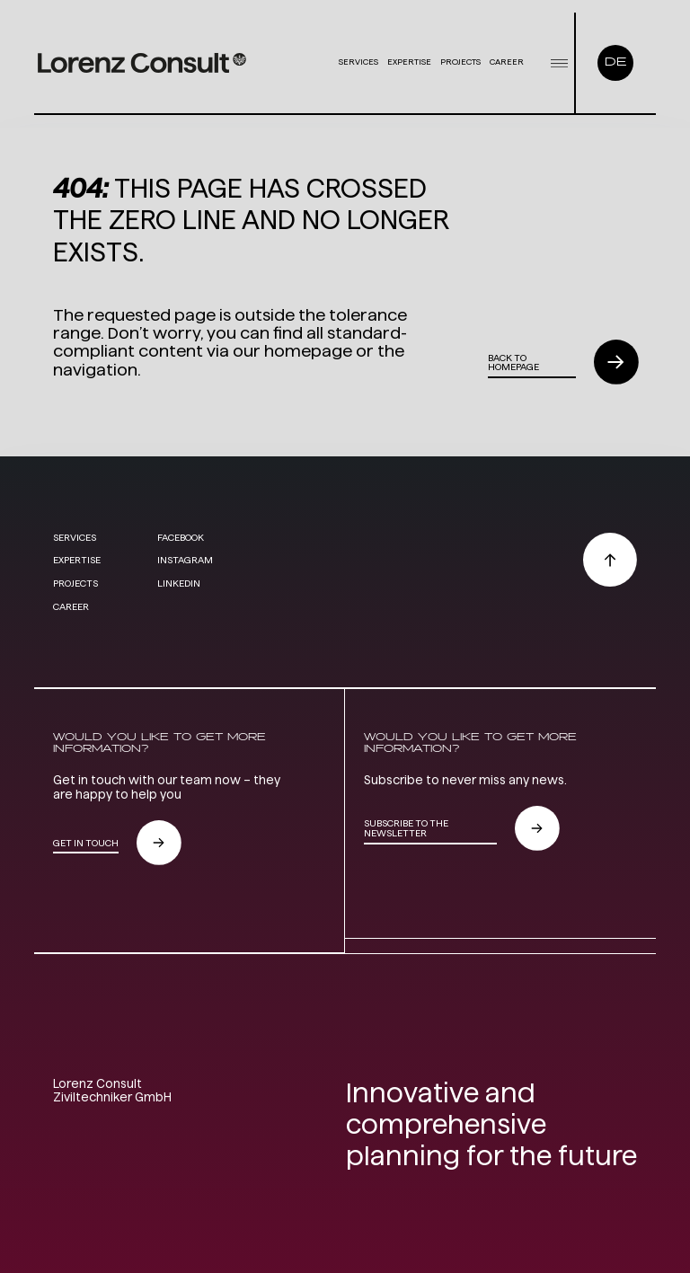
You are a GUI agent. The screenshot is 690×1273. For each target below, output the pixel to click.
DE (616, 62)
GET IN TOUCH (86, 842)
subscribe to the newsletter (406, 828)
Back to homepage (513, 362)
